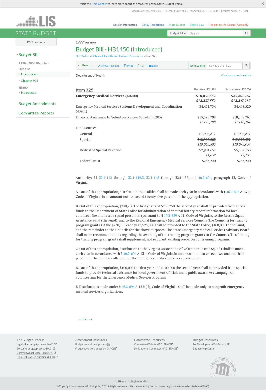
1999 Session (36, 42)
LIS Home (121, 381)
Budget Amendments (37, 103)
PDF (141, 65)
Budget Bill (178, 33)
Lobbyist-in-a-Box (138, 381)
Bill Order (82, 56)
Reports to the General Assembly (228, 24)
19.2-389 (170, 215)
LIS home (213, 11)
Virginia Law (197, 24)
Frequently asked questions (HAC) (94, 348)
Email (153, 65)
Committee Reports (36, 112)
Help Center (99, 3)
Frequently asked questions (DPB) (36, 356)
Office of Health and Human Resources (117, 56)
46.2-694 (204, 177)
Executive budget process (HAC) (34, 348)
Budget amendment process (91, 344)
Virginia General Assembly (146, 11)
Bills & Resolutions (153, 24)
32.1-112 (105, 177)
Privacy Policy (197, 11)
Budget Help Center (204, 348)
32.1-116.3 (136, 177)
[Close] (262, 3)
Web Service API (221, 344)
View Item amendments (236, 75)
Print (128, 65)
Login (246, 11)
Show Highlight (108, 65)
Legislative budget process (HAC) (35, 344)
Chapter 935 (29, 80)
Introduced (29, 74)
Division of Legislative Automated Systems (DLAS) (181, 386)
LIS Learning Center (175, 11)
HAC (159, 344)
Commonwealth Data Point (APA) (35, 352)
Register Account (230, 11)
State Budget (177, 24)
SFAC (167, 344)
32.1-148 (152, 177)
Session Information (125, 24)
